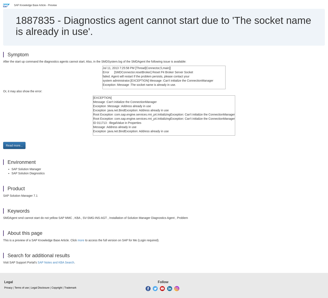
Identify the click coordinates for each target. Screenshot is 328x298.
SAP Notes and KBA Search (56, 262)
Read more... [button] (14, 145)
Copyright (56, 287)
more (81, 240)
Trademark (70, 287)
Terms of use (21, 287)
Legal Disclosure (40, 287)
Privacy (8, 287)
